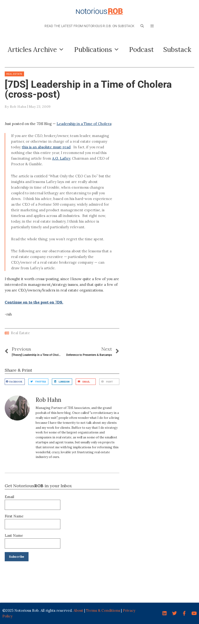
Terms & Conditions (103, 610)
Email (9, 497)
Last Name (14, 535)
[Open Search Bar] (142, 26)
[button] (152, 26)
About (78, 610)
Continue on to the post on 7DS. (34, 302)
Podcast (141, 49)
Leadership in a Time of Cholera (84, 123)
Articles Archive (38, 49)
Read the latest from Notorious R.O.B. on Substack (89, 26)
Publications (99, 49)
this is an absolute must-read (46, 147)
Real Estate (14, 74)
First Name (14, 516)
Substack (177, 49)
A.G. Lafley (61, 158)
